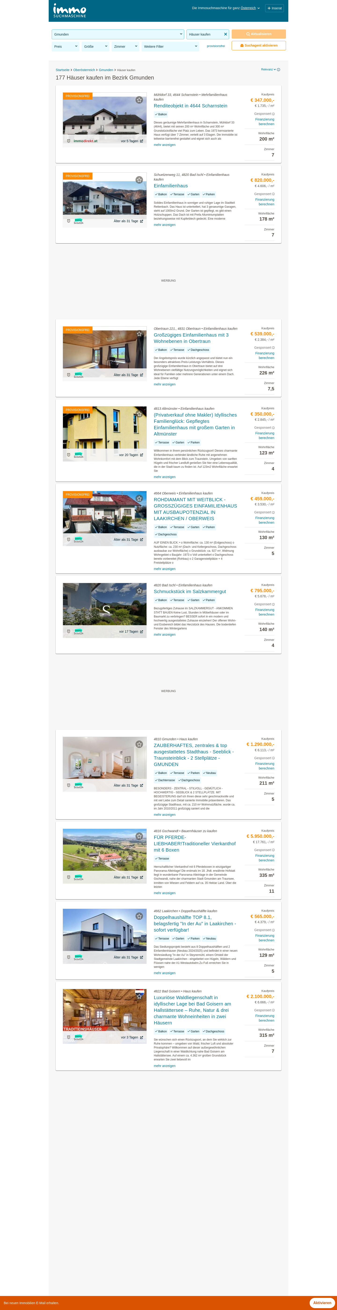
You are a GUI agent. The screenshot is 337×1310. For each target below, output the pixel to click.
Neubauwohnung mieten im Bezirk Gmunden (89, 1239)
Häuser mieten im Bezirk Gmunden (81, 1218)
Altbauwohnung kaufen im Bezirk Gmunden (88, 1228)
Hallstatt (175, 1249)
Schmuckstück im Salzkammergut (190, 591)
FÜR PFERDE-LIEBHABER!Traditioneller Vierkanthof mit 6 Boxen (195, 844)
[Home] (69, 10)
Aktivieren (322, 1303)
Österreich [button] (251, 8)
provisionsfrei (215, 46)
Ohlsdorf (175, 1259)
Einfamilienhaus (171, 185)
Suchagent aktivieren (259, 45)
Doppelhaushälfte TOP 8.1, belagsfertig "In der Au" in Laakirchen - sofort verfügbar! (195, 924)
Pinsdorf (175, 1270)
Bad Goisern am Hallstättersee (194, 1228)
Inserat (274, 8)
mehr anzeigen (165, 145)
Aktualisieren (258, 34)
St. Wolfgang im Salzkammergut (195, 1280)
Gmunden (176, 1239)
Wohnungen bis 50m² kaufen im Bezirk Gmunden (93, 1270)
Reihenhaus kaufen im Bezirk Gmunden (85, 1249)
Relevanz (269, 69)
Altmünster (177, 1218)
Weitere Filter (171, 46)
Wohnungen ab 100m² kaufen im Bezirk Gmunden (93, 1259)
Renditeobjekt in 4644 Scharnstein (190, 105)
